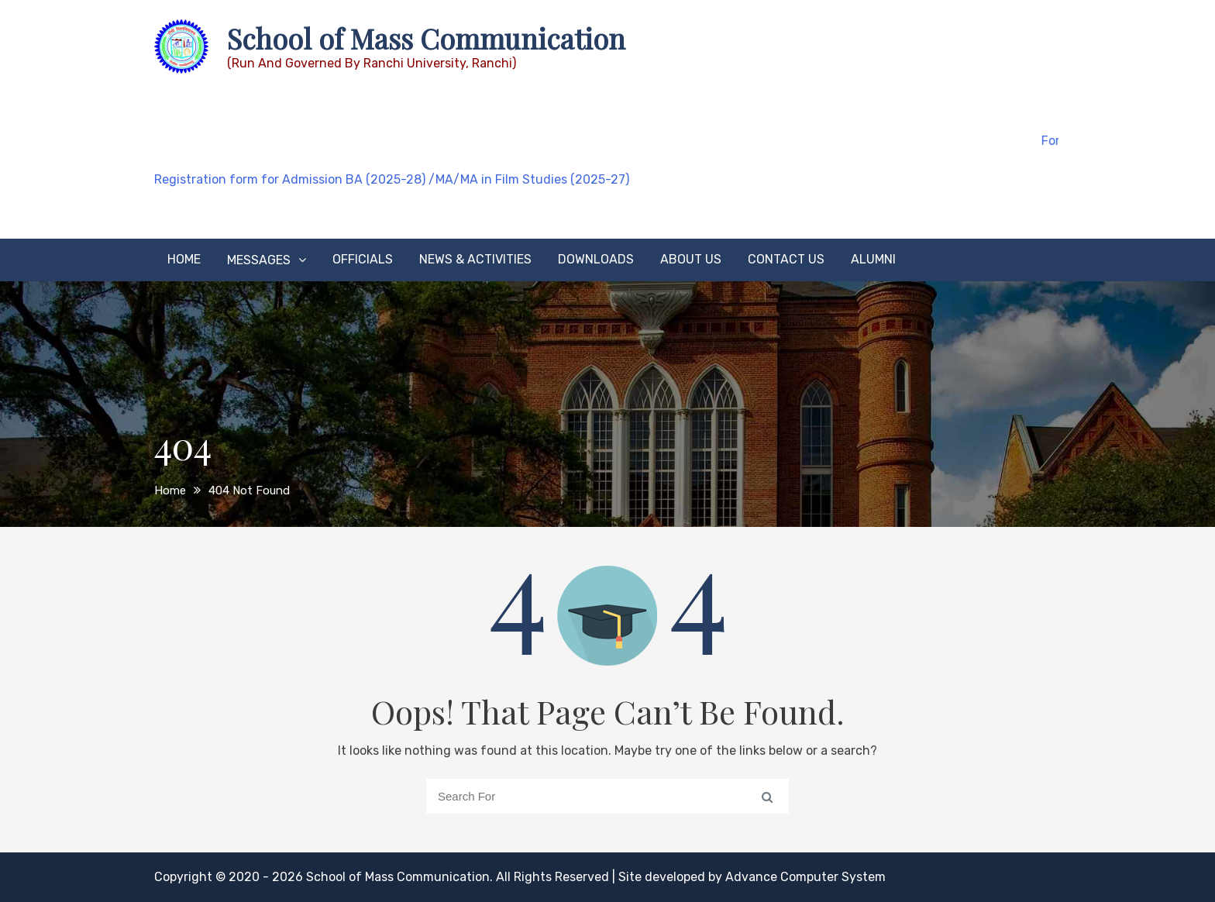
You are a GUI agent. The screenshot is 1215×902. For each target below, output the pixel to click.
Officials (362, 259)
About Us (690, 259)
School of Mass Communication (426, 38)
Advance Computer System (805, 876)
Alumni (873, 259)
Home (184, 259)
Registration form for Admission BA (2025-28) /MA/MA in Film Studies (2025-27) (391, 179)
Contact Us (786, 259)
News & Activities (475, 259)
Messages (259, 260)
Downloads (596, 259)
